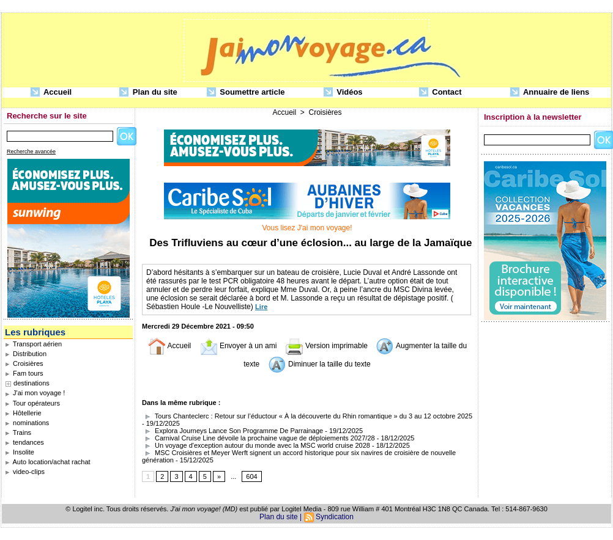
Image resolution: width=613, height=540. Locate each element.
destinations (31, 383)
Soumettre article (246, 92)
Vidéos (343, 92)
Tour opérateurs (32, 403)
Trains (18, 432)
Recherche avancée (31, 151)
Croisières (24, 363)
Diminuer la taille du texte (319, 364)
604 (251, 476)
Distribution (25, 353)
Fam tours (24, 373)
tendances (24, 442)
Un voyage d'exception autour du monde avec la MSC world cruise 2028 (256, 445)
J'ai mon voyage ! (35, 392)
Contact (440, 92)
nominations (27, 422)
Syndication (335, 517)
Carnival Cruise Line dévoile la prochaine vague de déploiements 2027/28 (258, 438)
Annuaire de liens (550, 92)
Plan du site (148, 92)
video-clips (25, 471)
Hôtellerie (23, 413)
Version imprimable (326, 345)
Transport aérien (33, 344)
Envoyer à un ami (238, 345)
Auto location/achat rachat (48, 461)
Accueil (51, 92)
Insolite (19, 452)
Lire (261, 306)
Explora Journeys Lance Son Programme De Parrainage (232, 430)
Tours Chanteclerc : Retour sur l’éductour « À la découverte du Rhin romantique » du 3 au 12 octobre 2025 (307, 416)
